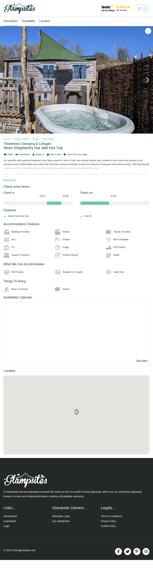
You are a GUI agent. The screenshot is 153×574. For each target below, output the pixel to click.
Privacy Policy (108, 521)
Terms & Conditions (111, 516)
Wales (36, 138)
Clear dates (142, 360)
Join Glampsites (61, 521)
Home (7, 138)
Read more (10, 180)
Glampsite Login (61, 516)
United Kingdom (21, 138)
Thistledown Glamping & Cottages (27, 144)
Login (6, 526)
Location (44, 21)
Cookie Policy (108, 526)
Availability (28, 21)
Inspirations (10, 521)
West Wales (48, 138)
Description (11, 21)
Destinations (10, 516)
